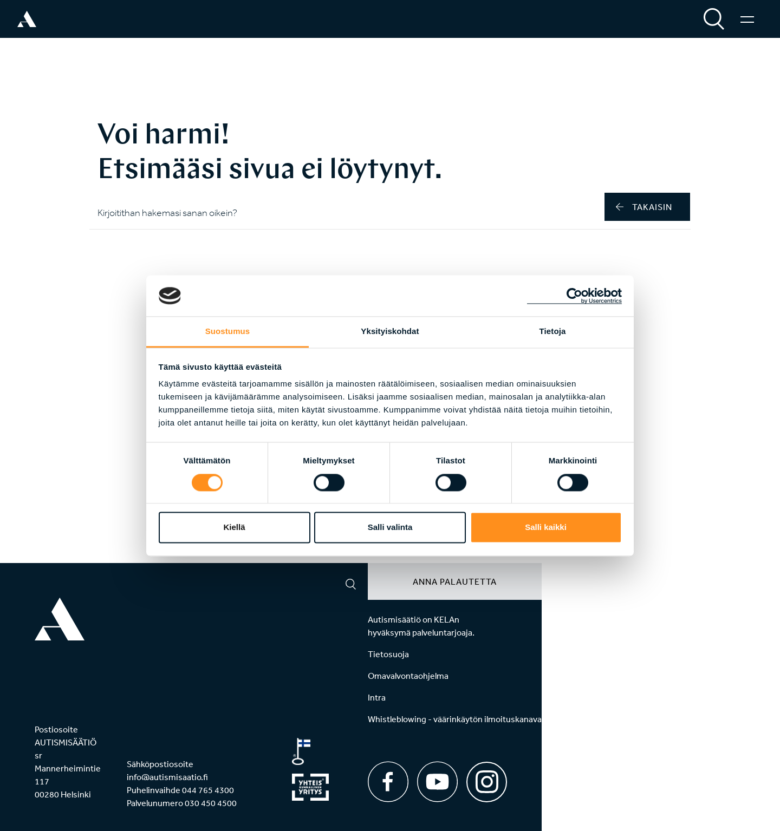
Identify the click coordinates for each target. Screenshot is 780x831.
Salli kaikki (546, 527)
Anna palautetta (455, 581)
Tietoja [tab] (553, 331)
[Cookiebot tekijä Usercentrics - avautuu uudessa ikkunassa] (574, 295)
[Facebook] (388, 781)
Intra (377, 697)
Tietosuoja (388, 654)
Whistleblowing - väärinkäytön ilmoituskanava (455, 719)
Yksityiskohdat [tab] (390, 331)
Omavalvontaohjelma (408, 675)
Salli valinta (390, 527)
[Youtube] (437, 781)
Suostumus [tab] (227, 331)
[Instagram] (486, 778)
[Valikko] (747, 19)
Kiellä (234, 527)
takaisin (644, 206)
